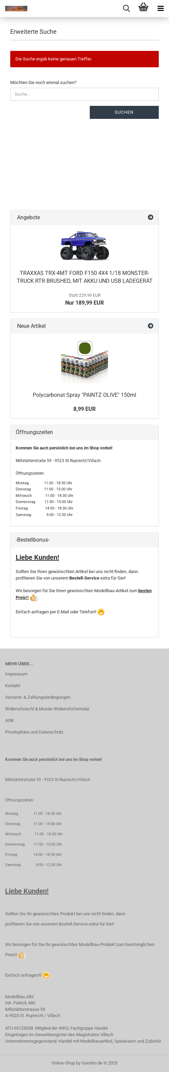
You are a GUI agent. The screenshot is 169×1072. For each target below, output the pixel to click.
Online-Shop (63, 1063)
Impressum (16, 674)
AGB (9, 720)
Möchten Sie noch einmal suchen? (43, 82)
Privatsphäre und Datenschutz (34, 732)
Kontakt (12, 685)
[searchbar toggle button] (126, 8)
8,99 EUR (84, 409)
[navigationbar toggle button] (160, 8)
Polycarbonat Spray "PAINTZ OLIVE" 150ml (84, 395)
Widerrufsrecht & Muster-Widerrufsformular (47, 708)
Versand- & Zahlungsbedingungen (37, 697)
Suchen (124, 112)
